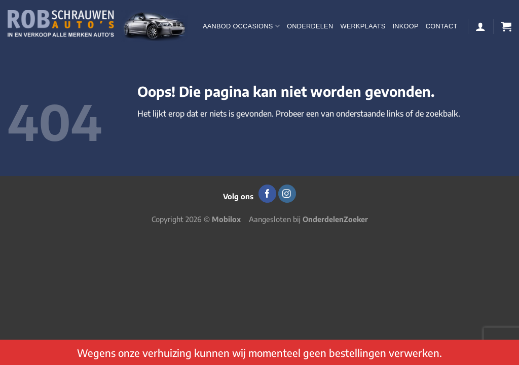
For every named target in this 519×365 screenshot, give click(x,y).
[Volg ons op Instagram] (287, 194)
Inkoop (405, 26)
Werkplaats (362, 26)
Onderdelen (310, 26)
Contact (442, 26)
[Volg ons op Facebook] (267, 194)
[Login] (480, 26)
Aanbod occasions (241, 26)
